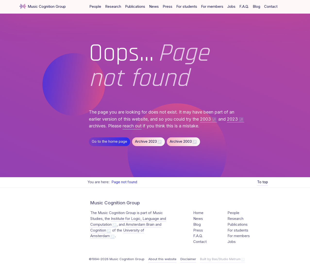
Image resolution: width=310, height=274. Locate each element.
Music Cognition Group (43, 6)
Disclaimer (188, 259)
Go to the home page (109, 141)
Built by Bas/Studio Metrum (220, 259)
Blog (256, 6)
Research (113, 6)
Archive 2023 (146, 141)
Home (198, 213)
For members (212, 6)
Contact (270, 6)
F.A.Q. (244, 6)
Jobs (231, 6)
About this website (162, 259)
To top (262, 182)
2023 (232, 119)
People (95, 6)
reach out (132, 125)
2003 (205, 119)
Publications (135, 6)
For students (186, 6)
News (154, 6)
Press (167, 6)
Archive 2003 (181, 141)
